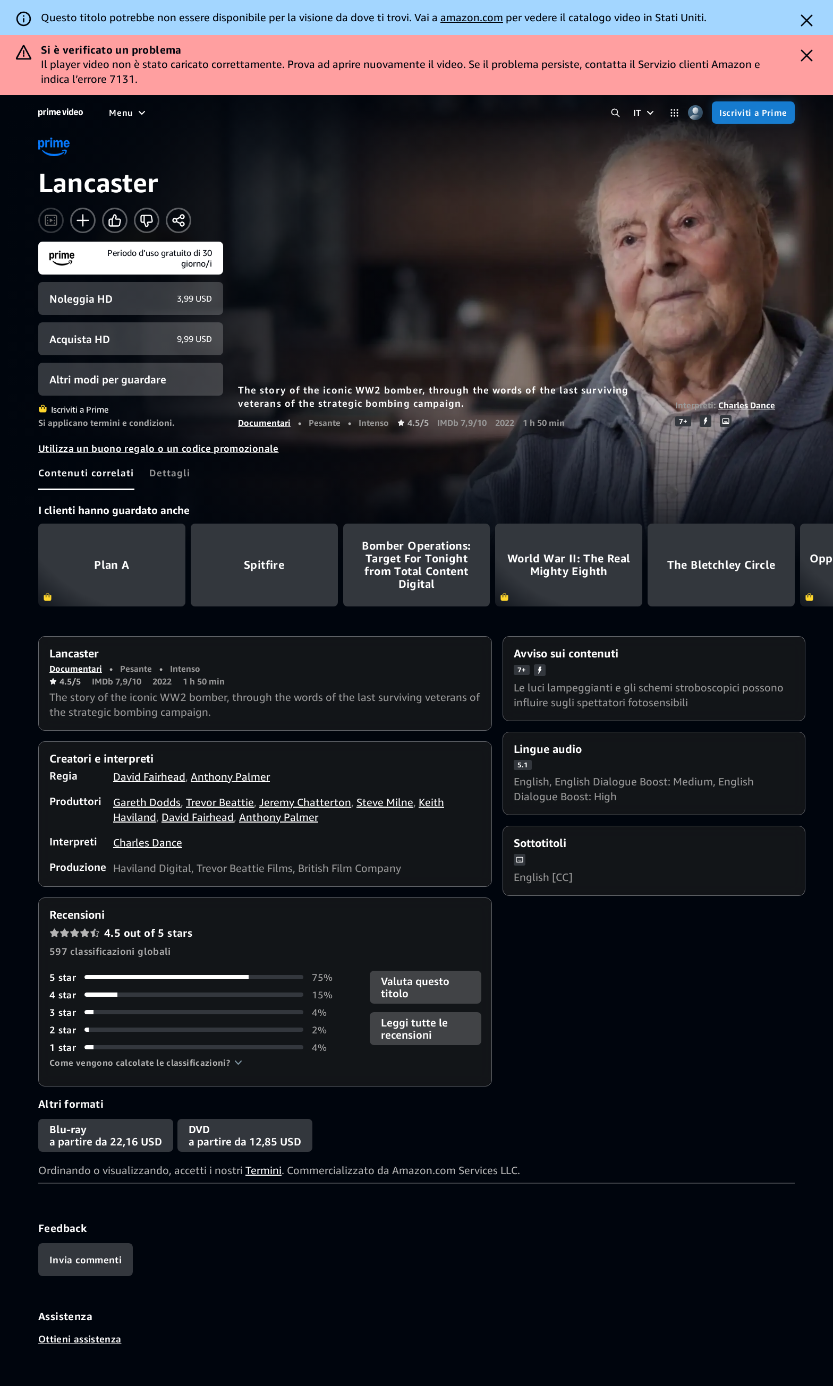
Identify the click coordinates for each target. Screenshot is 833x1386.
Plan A (111, 565)
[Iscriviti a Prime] (753, 112)
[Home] (60, 112)
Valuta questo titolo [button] (415, 987)
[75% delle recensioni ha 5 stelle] (196, 977)
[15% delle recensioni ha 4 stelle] (196, 995)
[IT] (645, 112)
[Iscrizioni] (457, 112)
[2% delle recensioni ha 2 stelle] (196, 1030)
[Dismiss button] (806, 20)
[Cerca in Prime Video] (615, 113)
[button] (145, 1062)
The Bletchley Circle (721, 565)
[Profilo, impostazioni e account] (695, 113)
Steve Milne (384, 802)
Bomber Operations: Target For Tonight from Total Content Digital (416, 565)
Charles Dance (746, 405)
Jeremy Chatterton (305, 802)
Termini (263, 1170)
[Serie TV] (194, 112)
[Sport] (240, 112)
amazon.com (471, 17)
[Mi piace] (115, 220)
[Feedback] (85, 1259)
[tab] (86, 472)
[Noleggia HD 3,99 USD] (130, 298)
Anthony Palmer (230, 777)
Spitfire (264, 565)
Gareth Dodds (147, 802)
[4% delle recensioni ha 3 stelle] (196, 1012)
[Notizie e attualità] (306, 112)
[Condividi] (178, 220)
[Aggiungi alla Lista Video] (83, 220)
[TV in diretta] (387, 112)
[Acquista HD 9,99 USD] (130, 338)
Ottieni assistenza (79, 1339)
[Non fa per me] (146, 220)
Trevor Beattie (220, 802)
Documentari (264, 422)
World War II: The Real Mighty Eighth (568, 565)
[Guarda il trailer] (51, 220)
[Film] (152, 112)
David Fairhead (149, 777)
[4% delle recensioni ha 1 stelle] (196, 1047)
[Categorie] (674, 113)
